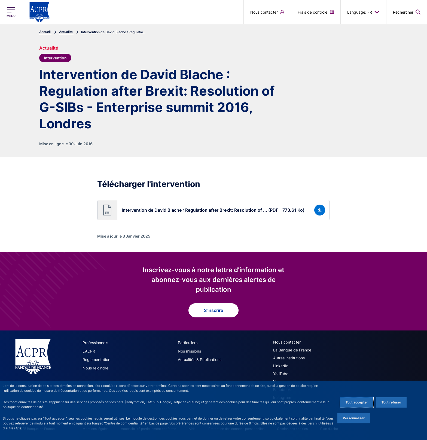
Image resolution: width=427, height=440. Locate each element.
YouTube (280, 373)
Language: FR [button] (363, 12)
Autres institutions (289, 358)
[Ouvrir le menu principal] (11, 12)
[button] (213, 210)
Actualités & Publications (199, 359)
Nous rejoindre (95, 368)
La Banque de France (292, 350)
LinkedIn (280, 365)
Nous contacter (287, 342)
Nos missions (189, 351)
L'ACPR (89, 351)
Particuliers (187, 342)
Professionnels (95, 342)
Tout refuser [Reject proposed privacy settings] (391, 402)
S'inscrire (213, 310)
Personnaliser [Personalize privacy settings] (354, 418)
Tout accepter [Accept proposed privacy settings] (357, 402)
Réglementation (96, 359)
